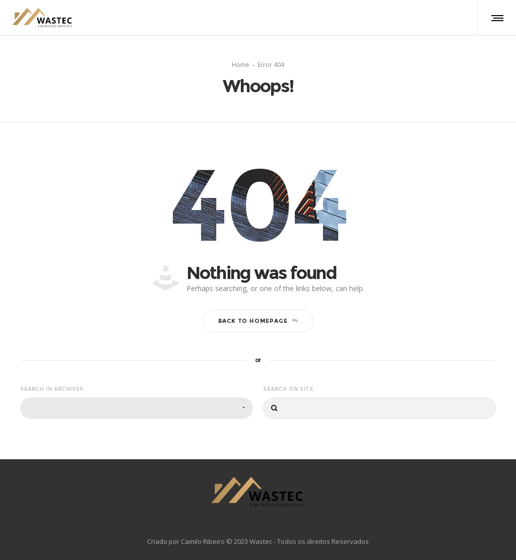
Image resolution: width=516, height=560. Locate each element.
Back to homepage (258, 319)
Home (240, 63)
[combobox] (136, 406)
